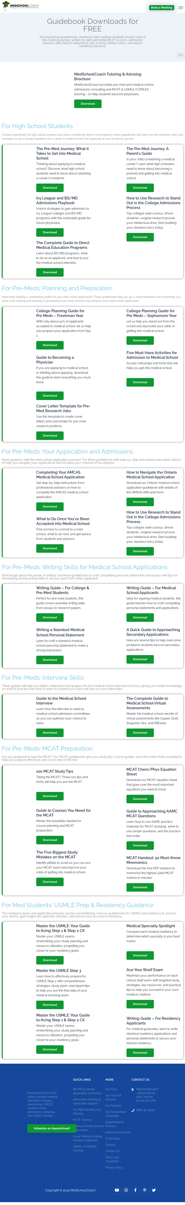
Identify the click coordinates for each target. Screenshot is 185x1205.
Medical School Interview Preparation (88, 1130)
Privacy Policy (114, 1170)
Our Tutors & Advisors (113, 1100)
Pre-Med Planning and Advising (87, 1114)
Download (88, 106)
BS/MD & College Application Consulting (87, 1094)
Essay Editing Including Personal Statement (87, 1141)
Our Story (111, 1092)
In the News (113, 1141)
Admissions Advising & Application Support (87, 1104)
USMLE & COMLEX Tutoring (85, 1151)
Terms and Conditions (112, 1162)
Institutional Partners (118, 1135)
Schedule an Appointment (52, 1131)
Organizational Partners (114, 1126)
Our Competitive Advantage (116, 1116)
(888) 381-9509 (145, 1112)
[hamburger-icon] (181, 58)
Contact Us (112, 1153)
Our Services (113, 1108)
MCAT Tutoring (82, 1122)
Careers (110, 1147)
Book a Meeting (161, 7)
